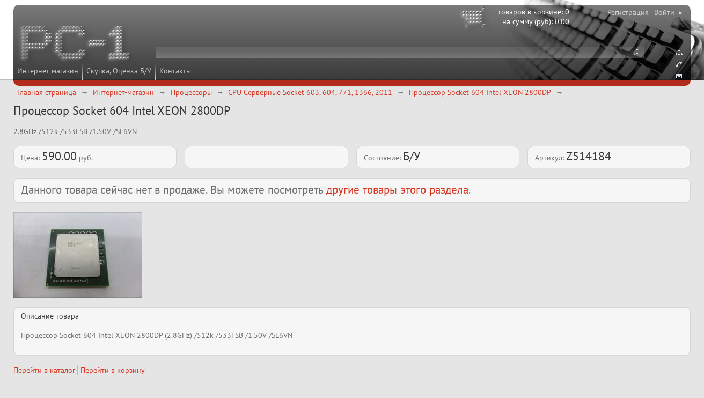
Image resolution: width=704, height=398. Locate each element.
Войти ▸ (668, 12)
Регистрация (628, 12)
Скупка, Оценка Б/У (118, 71)
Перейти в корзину (112, 370)
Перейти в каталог (44, 370)
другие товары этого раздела (397, 189)
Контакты (175, 71)
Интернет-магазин (47, 71)
